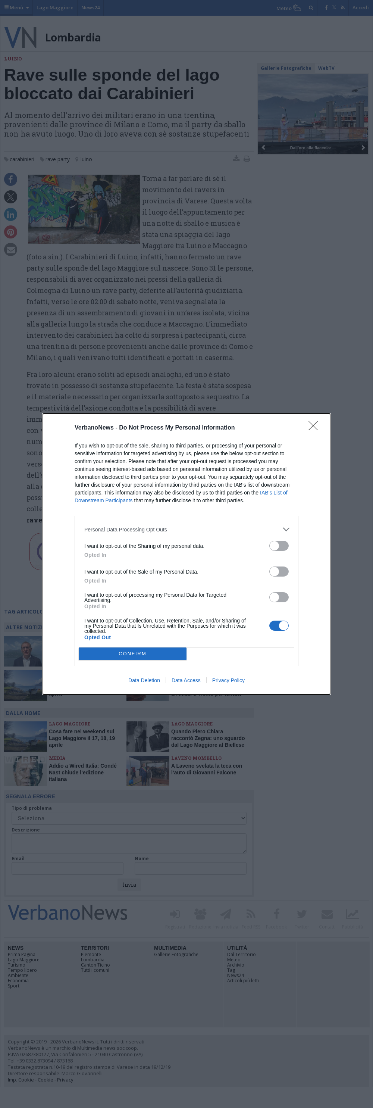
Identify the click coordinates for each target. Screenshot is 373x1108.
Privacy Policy (228, 680)
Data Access (186, 680)
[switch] (279, 546)
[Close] (315, 428)
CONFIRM (133, 654)
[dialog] (186, 554)
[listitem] (186, 529)
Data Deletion (144, 680)
